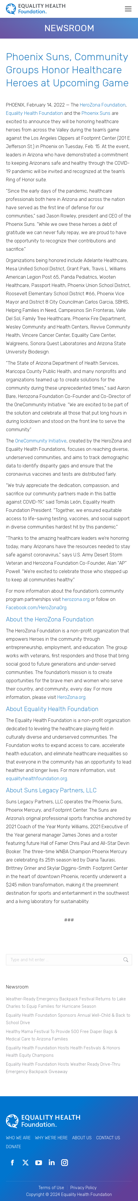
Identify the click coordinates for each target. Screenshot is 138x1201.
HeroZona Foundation (103, 105)
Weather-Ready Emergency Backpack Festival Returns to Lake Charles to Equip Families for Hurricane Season (66, 1003)
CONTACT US (108, 1137)
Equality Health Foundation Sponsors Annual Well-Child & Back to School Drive (68, 1019)
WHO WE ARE (18, 1137)
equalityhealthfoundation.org (36, 778)
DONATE (13, 1146)
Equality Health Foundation (34, 113)
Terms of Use (51, 1187)
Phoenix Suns (96, 113)
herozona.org (76, 599)
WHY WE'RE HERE (51, 1137)
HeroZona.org (71, 697)
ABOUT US (82, 1137)
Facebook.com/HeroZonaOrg (36, 607)
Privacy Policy (83, 1187)
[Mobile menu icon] (128, 9)
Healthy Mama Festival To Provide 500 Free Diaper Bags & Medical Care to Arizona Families (61, 1035)
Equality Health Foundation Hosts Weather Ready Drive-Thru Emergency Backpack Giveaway (63, 1068)
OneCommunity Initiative (40, 441)
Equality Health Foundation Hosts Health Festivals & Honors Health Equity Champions (63, 1051)
